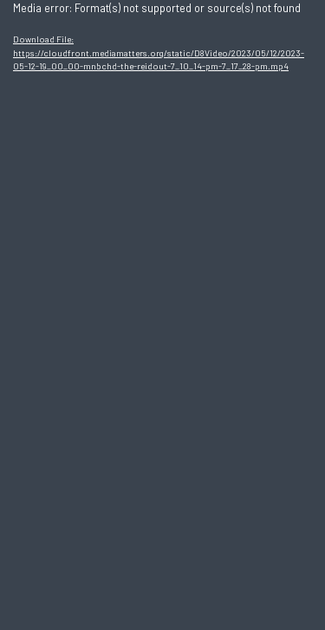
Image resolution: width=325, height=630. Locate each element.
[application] (162, 315)
